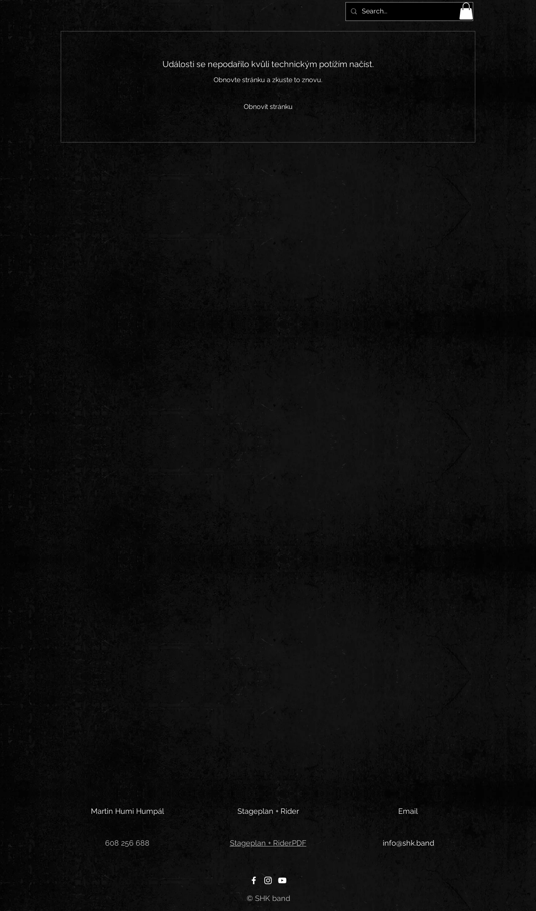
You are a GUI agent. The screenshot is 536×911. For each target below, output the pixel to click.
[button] (466, 11)
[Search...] (408, 12)
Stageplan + (251, 843)
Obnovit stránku (268, 107)
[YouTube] (282, 880)
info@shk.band (408, 843)
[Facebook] (254, 880)
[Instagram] (268, 880)
